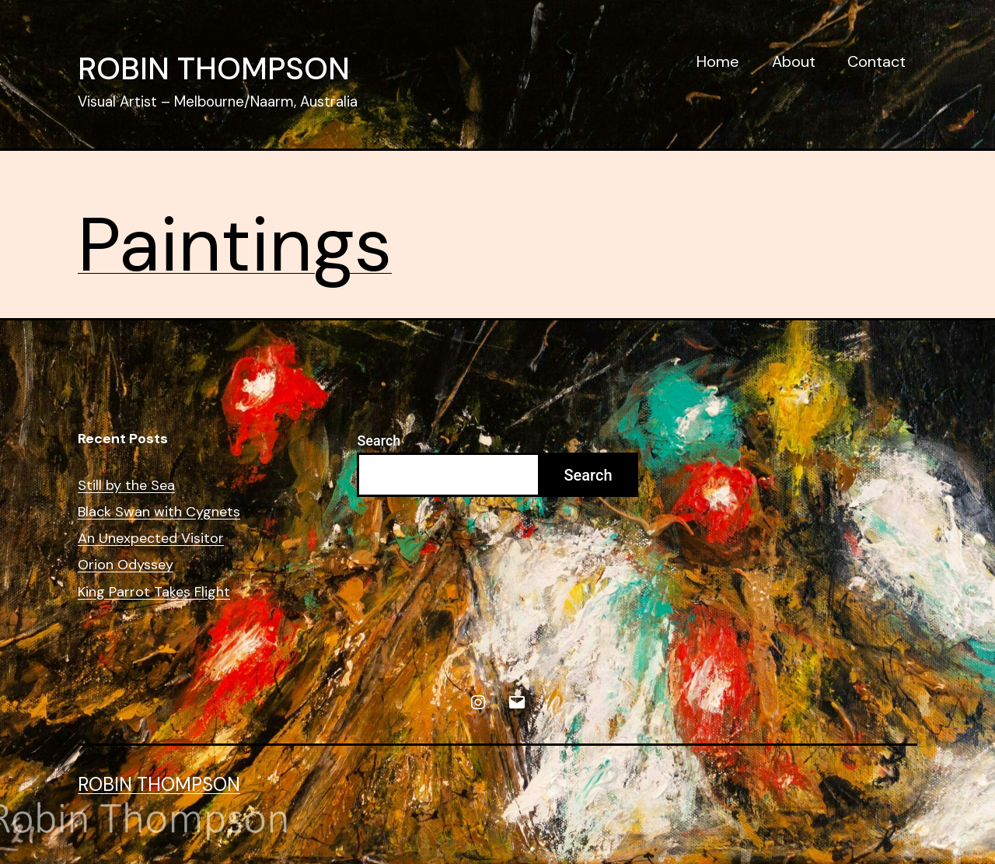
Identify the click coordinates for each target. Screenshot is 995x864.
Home (717, 61)
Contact (876, 61)
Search (378, 440)
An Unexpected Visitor (151, 538)
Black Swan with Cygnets (159, 512)
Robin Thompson (214, 68)
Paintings (235, 245)
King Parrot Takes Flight (154, 592)
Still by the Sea (126, 486)
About (793, 61)
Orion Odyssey (125, 565)
